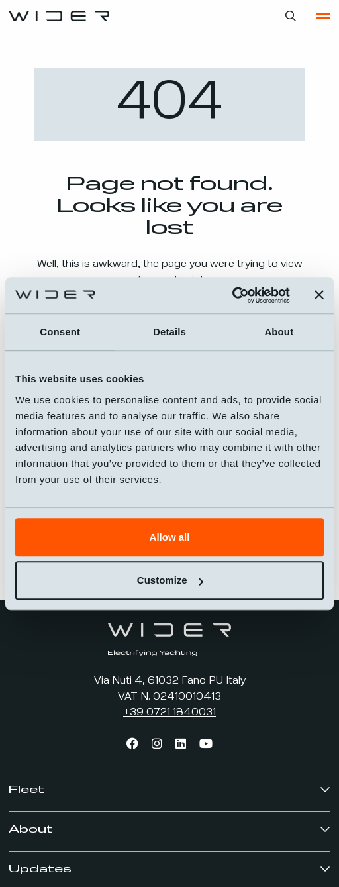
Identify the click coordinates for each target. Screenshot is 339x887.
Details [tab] (169, 331)
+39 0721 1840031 (169, 712)
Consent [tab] (60, 331)
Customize (170, 580)
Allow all (170, 537)
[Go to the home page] (59, 16)
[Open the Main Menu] (323, 16)
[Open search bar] (290, 16)
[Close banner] (319, 295)
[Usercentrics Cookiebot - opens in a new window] (232, 295)
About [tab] (278, 331)
